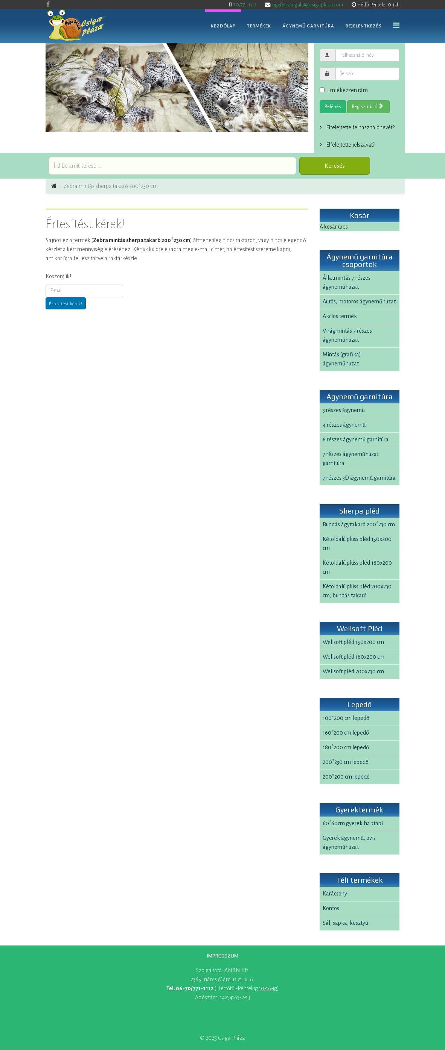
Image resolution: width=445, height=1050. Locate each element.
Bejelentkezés (364, 26)
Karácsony (335, 894)
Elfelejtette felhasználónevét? (360, 127)
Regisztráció (368, 106)
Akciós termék (340, 316)
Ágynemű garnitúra (308, 26)
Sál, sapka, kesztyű (345, 923)
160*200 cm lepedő (346, 733)
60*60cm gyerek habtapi (353, 823)
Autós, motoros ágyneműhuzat (359, 301)
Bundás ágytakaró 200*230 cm (359, 524)
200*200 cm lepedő (346, 777)
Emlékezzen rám (344, 90)
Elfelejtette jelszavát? (350, 145)
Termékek (259, 26)
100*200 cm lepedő (346, 718)
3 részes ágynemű (344, 410)
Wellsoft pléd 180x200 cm (353, 657)
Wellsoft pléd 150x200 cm (353, 642)
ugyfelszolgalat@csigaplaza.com (307, 5)
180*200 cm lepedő (346, 747)
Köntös (331, 908)
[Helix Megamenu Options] (396, 25)
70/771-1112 (244, 5)
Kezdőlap (223, 26)
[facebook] (48, 5)
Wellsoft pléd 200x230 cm (353, 671)
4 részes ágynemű (344, 425)
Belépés (333, 106)
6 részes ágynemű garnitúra (356, 439)
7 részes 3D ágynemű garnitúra (359, 478)
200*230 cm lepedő (346, 762)
